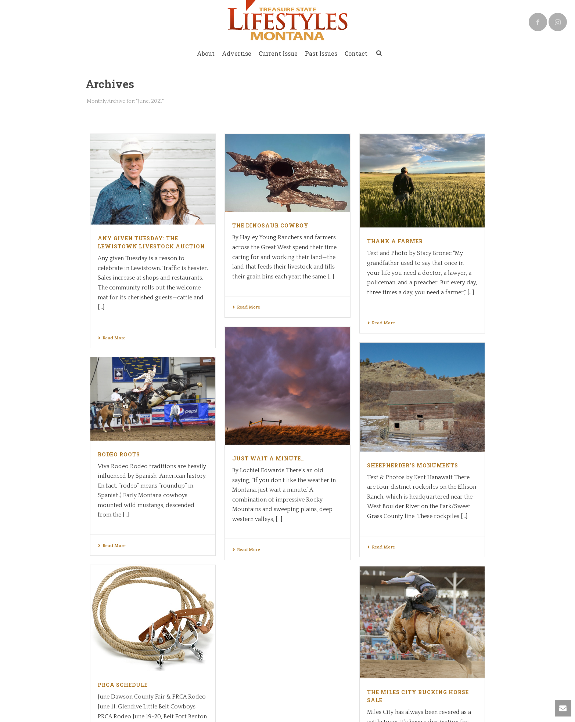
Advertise (236, 53)
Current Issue (278, 53)
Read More (112, 338)
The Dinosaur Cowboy (270, 225)
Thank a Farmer (395, 241)
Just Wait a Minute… (268, 458)
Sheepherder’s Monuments (412, 465)
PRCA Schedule (257, 581)
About (206, 53)
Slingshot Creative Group (181, 660)
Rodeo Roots (119, 454)
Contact (356, 53)
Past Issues (321, 53)
